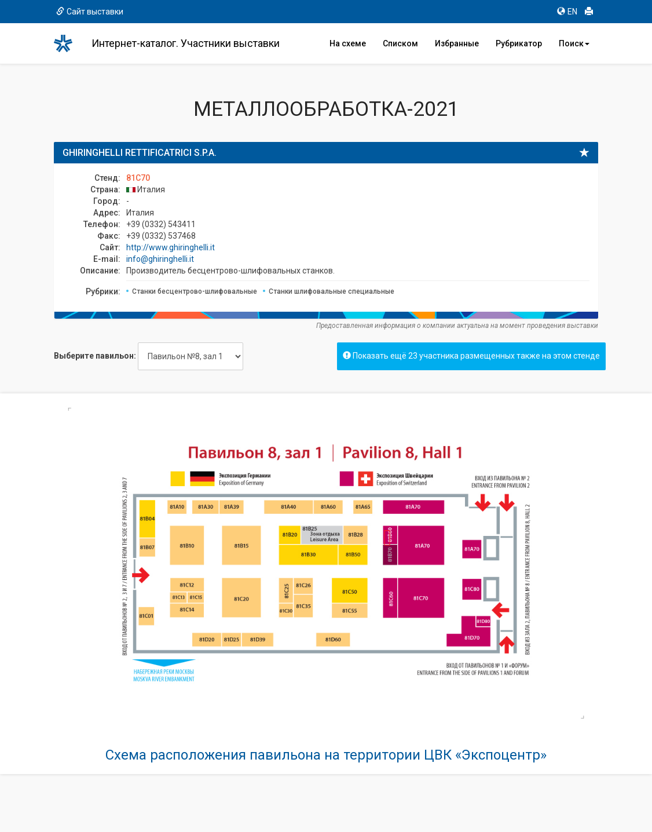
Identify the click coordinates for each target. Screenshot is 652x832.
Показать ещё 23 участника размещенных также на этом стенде (471, 355)
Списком (400, 43)
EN (567, 11)
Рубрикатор (519, 43)
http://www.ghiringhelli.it (170, 247)
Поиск (574, 43)
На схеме (347, 43)
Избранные (457, 43)
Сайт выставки (89, 11)
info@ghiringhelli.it (160, 259)
